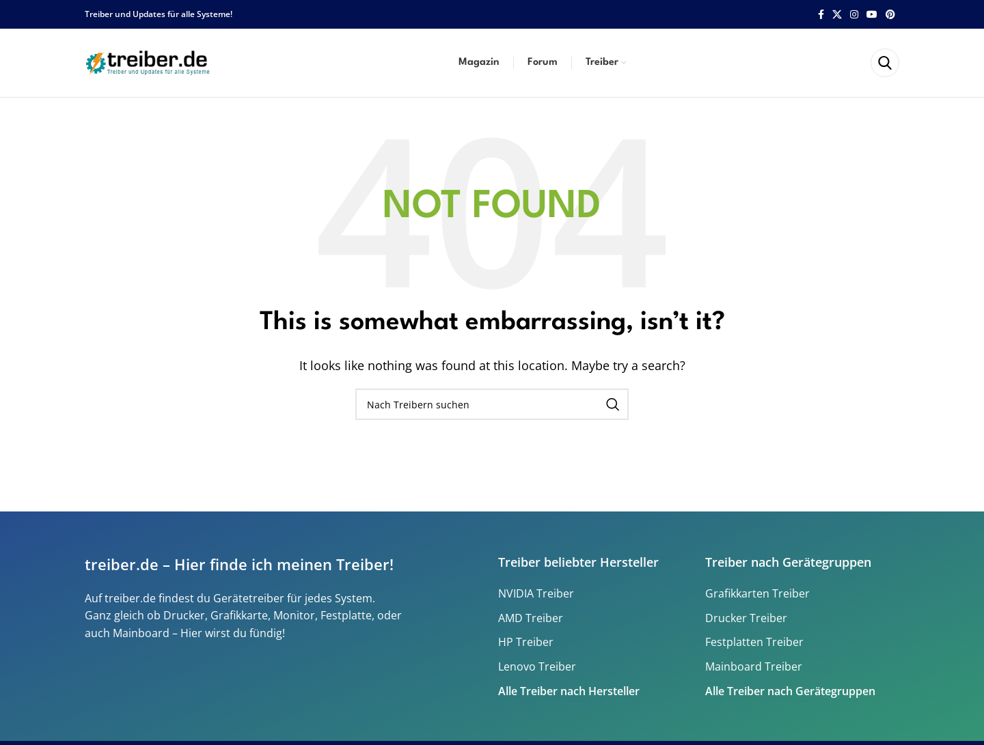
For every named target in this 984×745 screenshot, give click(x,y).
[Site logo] (150, 61)
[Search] (885, 62)
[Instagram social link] (854, 14)
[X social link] (837, 14)
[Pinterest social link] (890, 14)
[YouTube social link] (872, 14)
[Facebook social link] (821, 14)
